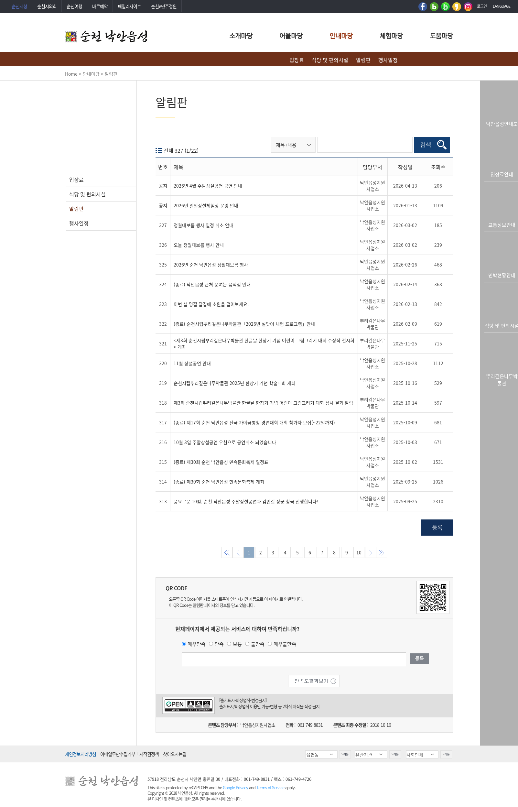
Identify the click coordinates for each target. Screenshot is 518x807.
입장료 (296, 60)
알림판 (363, 60)
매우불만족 (285, 644)
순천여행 (74, 6)
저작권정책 (149, 754)
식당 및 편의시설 (330, 60)
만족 (219, 644)
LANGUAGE (501, 6)
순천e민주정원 (164, 6)
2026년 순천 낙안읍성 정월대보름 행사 (211, 265)
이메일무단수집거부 (117, 754)
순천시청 (19, 6)
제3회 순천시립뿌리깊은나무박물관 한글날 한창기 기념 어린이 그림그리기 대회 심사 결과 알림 (263, 403)
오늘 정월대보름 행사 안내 (199, 245)
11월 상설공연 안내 (192, 363)
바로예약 (100, 6)
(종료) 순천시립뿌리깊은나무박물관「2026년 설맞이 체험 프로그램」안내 (244, 324)
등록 (437, 527)
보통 (237, 644)
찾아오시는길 (174, 754)
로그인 (482, 6)
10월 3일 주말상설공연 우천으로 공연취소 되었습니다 (225, 442)
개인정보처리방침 (80, 754)
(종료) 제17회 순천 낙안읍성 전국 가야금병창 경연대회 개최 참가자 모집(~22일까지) (254, 423)
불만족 (257, 644)
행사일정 (388, 60)
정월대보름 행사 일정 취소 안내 (203, 225)
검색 (427, 145)
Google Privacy (236, 787)
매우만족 (197, 644)
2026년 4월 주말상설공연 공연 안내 (208, 186)
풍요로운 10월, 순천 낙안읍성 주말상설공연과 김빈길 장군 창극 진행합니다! (246, 501)
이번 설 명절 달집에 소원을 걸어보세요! (211, 304)
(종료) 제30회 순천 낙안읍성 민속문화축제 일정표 (221, 462)
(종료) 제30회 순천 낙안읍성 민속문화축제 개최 (219, 482)
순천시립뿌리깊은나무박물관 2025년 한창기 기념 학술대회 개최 (235, 383)
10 (359, 553)
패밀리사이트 (129, 6)
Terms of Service (270, 787)
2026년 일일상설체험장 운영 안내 (206, 205)
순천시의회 (47, 6)
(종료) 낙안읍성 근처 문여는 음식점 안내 (212, 284)
